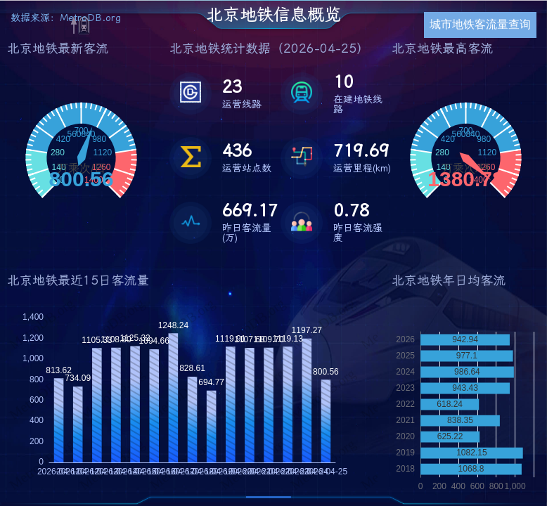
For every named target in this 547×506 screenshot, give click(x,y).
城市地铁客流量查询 (480, 24)
